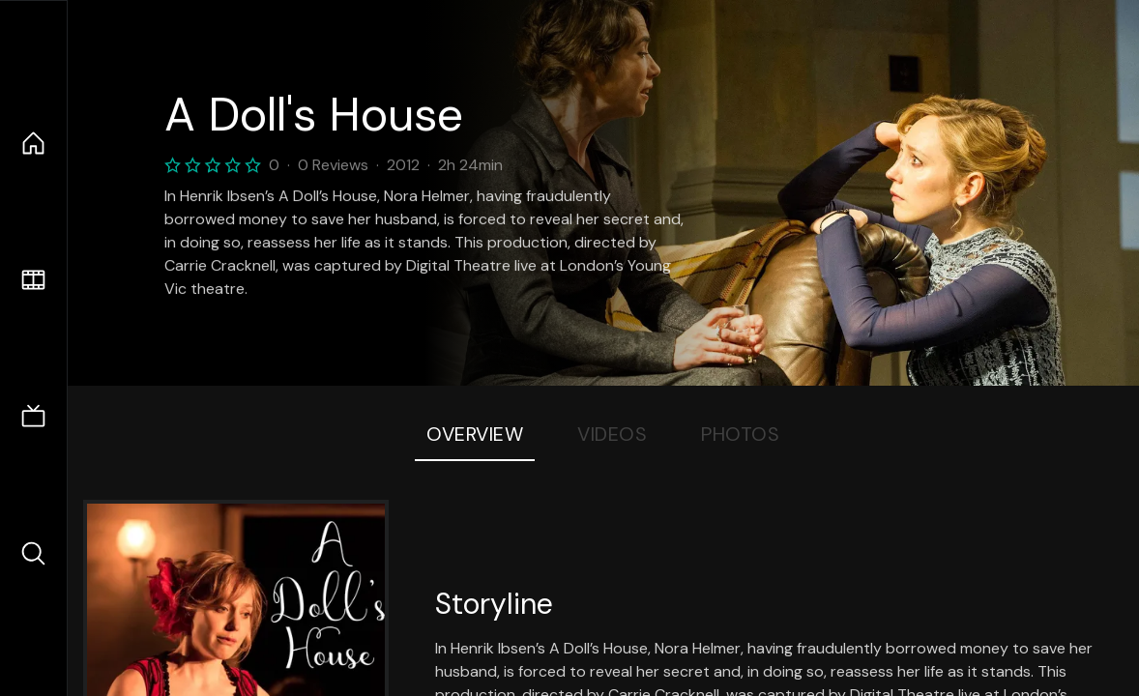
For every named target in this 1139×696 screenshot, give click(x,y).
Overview (474, 434)
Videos (612, 434)
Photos (740, 434)
